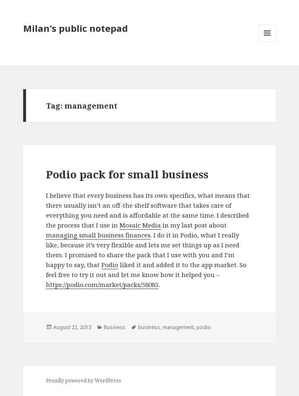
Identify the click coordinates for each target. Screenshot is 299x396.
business (149, 327)
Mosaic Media (140, 225)
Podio (109, 265)
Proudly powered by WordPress (83, 380)
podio (203, 327)
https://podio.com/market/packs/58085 (102, 284)
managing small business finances (98, 235)
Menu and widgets (267, 41)
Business (115, 327)
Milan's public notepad (75, 28)
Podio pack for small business (127, 174)
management (178, 327)
